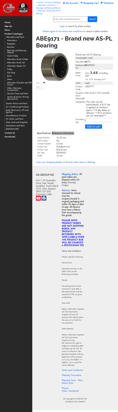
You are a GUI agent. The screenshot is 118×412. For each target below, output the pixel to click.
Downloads (10, 137)
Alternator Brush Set (16, 63)
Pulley (9, 69)
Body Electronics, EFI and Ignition (17, 111)
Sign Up (8, 26)
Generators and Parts (15, 126)
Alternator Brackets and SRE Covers (19, 84)
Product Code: (79, 88)
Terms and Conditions (72, 370)
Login (62, 26)
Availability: (81, 101)
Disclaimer (74, 391)
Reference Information (63, 133)
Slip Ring (11, 73)
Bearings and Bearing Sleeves (16, 51)
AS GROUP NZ (80, 398)
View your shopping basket (49, 162)
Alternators (12, 40)
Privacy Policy (65, 389)
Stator (9, 79)
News (7, 30)
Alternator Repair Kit (16, 66)
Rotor (9, 76)
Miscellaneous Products (16, 116)
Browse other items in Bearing (80, 162)
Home (7, 22)
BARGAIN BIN (12, 129)
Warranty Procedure (71, 375)
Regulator (11, 44)
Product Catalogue (14, 34)
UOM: (78, 83)
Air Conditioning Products (17, 107)
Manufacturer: (82, 61)
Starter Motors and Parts (16, 103)
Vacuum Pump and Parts (17, 93)
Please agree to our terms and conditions (63, 31)
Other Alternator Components (14, 89)
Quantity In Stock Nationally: (80, 95)
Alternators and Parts (15, 37)
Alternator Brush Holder (17, 59)
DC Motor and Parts (14, 119)
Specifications (44, 133)
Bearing (41, 10)
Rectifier (11, 47)
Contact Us (10, 133)
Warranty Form (69, 380)
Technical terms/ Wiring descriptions (18, 98)
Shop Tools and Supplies (17, 122)
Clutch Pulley (12, 56)
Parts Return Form (72, 382)
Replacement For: (81, 67)
